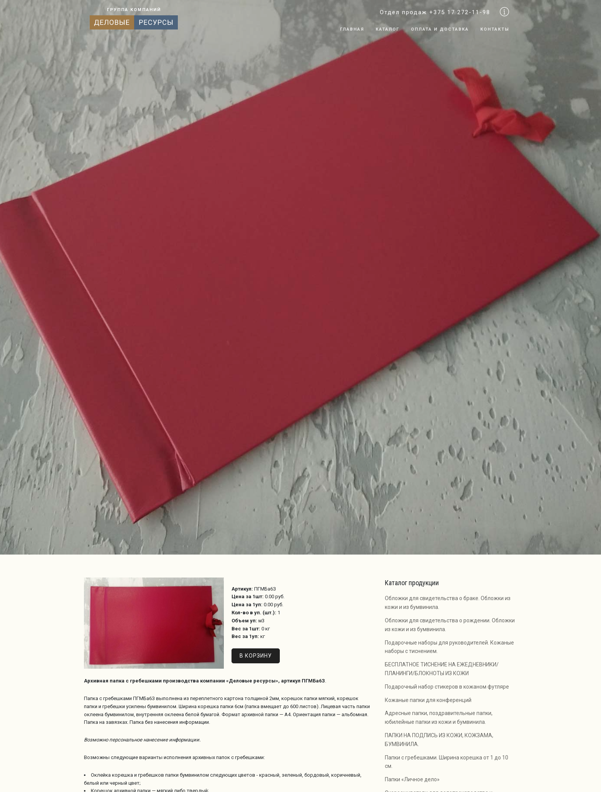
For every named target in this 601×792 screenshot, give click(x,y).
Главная (352, 29)
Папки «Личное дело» (412, 779)
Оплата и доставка (440, 29)
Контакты (494, 29)
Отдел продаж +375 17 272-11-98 (435, 12)
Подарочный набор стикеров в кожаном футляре (447, 687)
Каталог (387, 29)
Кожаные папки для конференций (428, 700)
